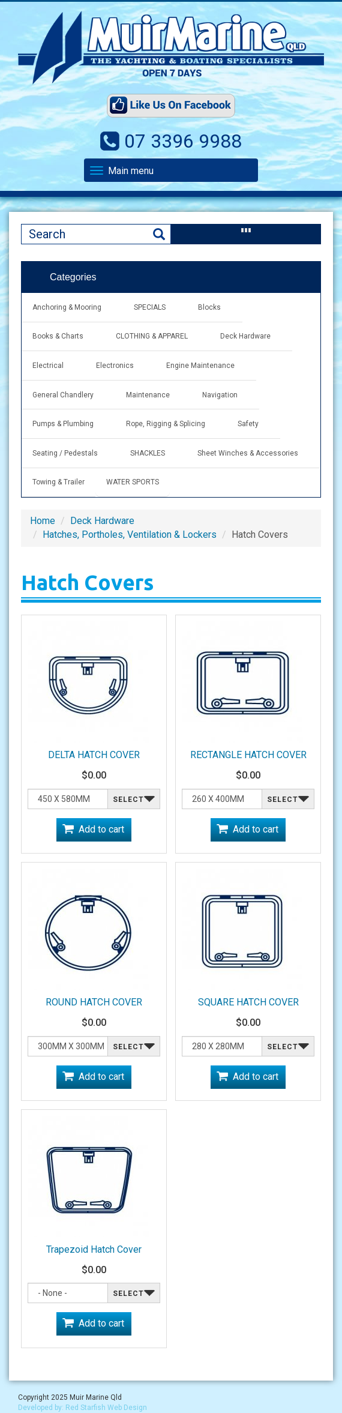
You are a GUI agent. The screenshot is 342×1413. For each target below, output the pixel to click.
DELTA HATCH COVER (94, 755)
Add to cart (101, 829)
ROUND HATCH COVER (94, 1002)
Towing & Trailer (58, 482)
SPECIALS (150, 307)
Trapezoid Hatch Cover (94, 1249)
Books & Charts (57, 336)
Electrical (48, 365)
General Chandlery (63, 395)
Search (159, 234)
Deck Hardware (245, 336)
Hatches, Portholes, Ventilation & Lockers (130, 534)
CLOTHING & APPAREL (152, 336)
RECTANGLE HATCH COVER (248, 755)
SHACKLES (147, 453)
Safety (248, 424)
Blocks (209, 307)
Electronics (115, 365)
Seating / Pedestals (65, 453)
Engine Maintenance (200, 365)
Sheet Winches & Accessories (247, 453)
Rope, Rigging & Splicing (165, 424)
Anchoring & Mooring (66, 307)
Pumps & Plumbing (63, 424)
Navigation (220, 395)
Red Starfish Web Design (106, 1407)
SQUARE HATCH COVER (248, 1002)
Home (42, 520)
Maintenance (148, 395)
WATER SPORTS (132, 482)
